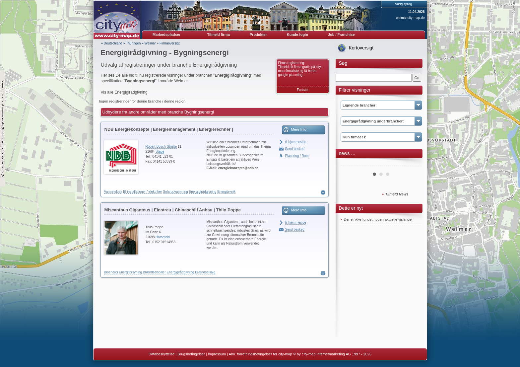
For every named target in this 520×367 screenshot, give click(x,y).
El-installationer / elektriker (142, 191)
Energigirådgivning (203, 191)
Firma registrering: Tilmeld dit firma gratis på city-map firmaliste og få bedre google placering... (300, 69)
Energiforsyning (130, 272)
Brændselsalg (205, 272)
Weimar (150, 43)
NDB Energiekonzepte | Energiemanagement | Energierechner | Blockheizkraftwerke (168, 130)
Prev (349, 163)
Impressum (217, 354)
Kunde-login (297, 35)
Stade (160, 151)
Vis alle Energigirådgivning (124, 92)
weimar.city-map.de (410, 18)
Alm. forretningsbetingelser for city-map (260, 354)
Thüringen (133, 43)
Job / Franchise (341, 35)
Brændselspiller (154, 272)
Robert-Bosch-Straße (161, 146)
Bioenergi (111, 272)
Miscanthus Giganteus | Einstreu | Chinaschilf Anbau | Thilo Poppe (172, 209)
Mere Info (298, 129)
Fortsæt (302, 90)
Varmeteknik (113, 191)
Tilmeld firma (218, 35)
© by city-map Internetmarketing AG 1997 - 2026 (332, 354)
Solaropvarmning (175, 191)
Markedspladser (166, 35)
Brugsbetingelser (191, 354)
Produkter (258, 35)
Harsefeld (163, 237)
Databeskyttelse (161, 354)
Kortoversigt (361, 47)
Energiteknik (226, 191)
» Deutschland (111, 43)
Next (413, 163)
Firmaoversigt (170, 43)
